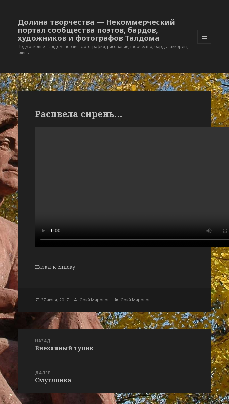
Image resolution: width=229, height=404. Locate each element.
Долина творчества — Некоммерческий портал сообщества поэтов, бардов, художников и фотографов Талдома (96, 30)
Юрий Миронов (94, 300)
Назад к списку (55, 266)
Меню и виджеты (204, 43)
